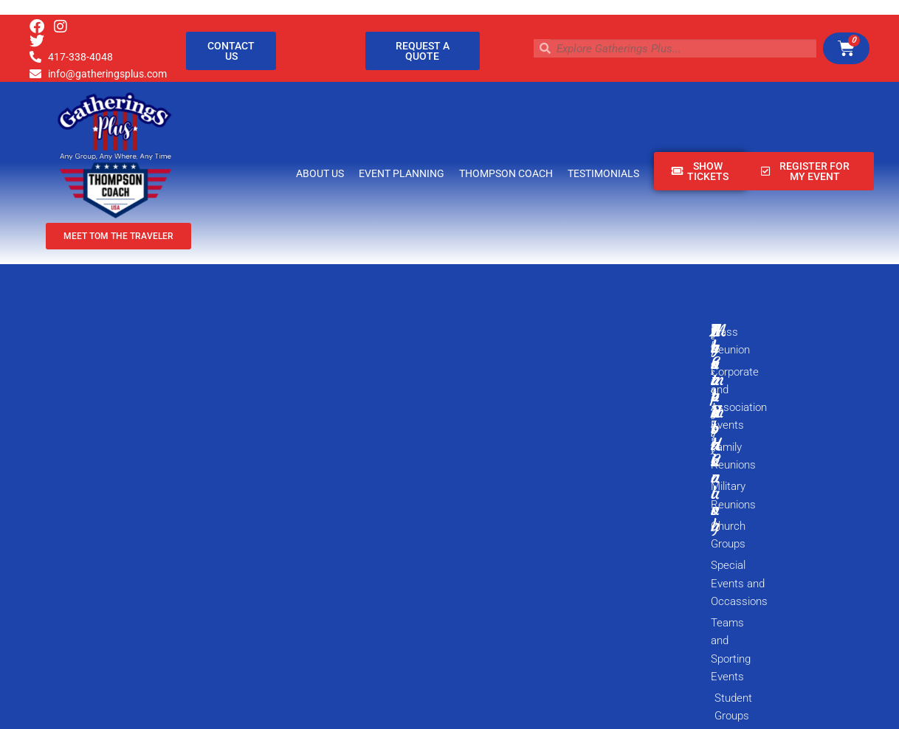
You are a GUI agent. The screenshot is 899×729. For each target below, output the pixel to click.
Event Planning (401, 173)
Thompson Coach (506, 173)
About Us (320, 173)
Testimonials (603, 173)
